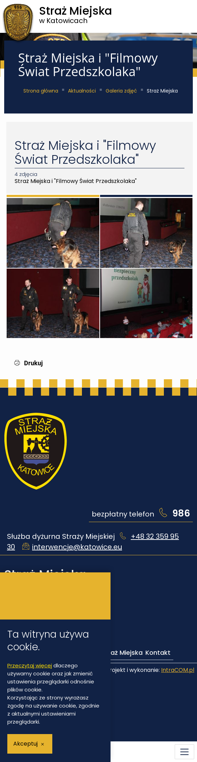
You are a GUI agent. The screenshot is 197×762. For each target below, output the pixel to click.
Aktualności (82, 90)
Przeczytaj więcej (29, 665)
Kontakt (158, 652)
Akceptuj (25, 744)
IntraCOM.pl (177, 670)
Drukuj (28, 363)
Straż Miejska (122, 652)
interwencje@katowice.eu (77, 547)
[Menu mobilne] (184, 751)
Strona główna (40, 90)
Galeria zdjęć (121, 90)
